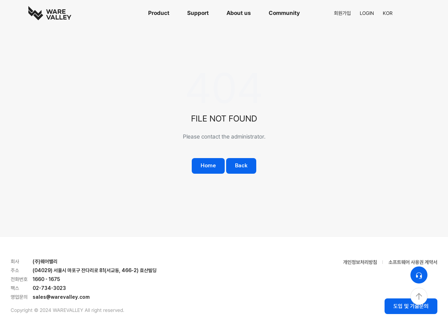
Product (158, 13)
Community (284, 13)
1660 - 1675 (46, 279)
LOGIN (367, 13)
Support (198, 13)
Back (241, 165)
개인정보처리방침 (360, 262)
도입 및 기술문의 (411, 306)
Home (208, 165)
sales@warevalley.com (61, 297)
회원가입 (342, 13)
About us (238, 13)
